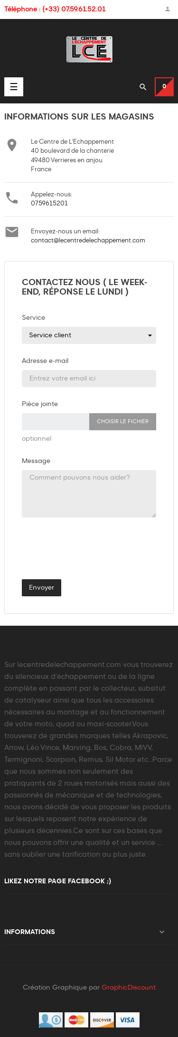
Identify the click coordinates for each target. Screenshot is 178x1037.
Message (36, 461)
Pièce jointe (40, 404)
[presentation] (79, 551)
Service (33, 318)
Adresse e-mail (45, 361)
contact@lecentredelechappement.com (88, 241)
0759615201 (49, 204)
